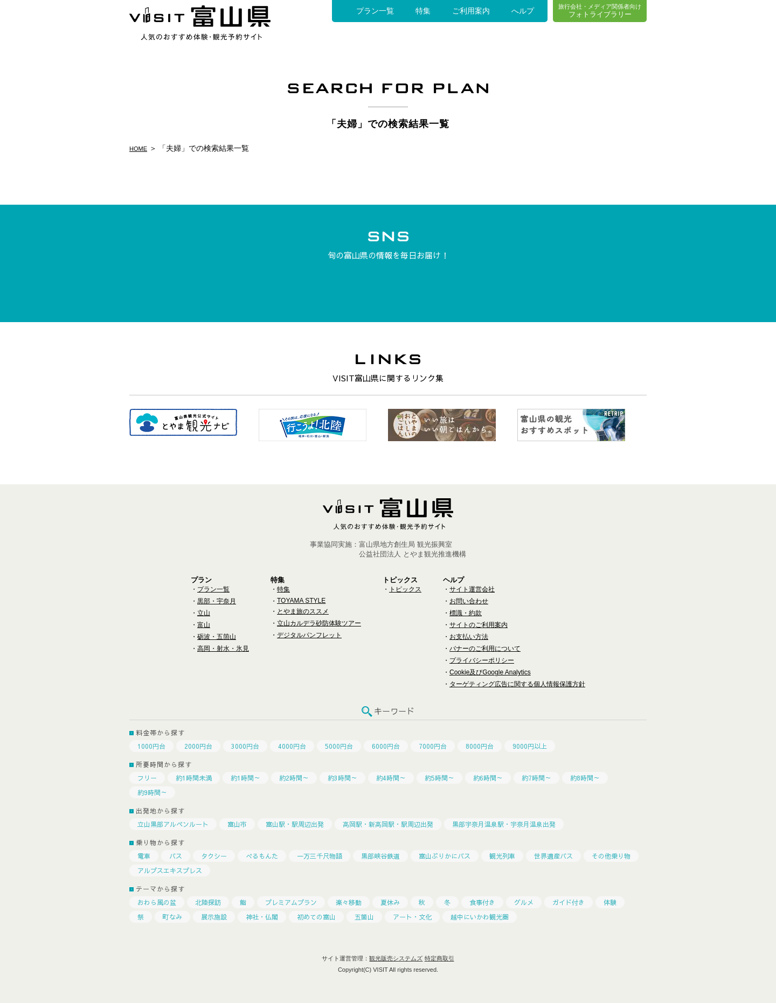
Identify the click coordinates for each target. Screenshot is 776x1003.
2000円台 (198, 746)
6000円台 (386, 746)
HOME (140, 148)
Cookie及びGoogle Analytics (490, 672)
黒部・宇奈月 (216, 601)
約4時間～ (391, 778)
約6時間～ (488, 778)
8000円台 (480, 746)
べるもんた (262, 856)
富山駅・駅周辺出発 (295, 824)
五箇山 (364, 917)
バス (175, 856)
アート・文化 (412, 917)
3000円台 (245, 746)
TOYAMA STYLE (301, 600)
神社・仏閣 (262, 917)
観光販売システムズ (395, 958)
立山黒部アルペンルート (173, 824)
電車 (143, 856)
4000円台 (292, 746)
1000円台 (151, 746)
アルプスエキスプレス (169, 870)
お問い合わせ (468, 601)
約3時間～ (342, 778)
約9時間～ (152, 792)
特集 (423, 10)
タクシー (214, 856)
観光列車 (502, 856)
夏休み (390, 902)
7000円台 (433, 746)
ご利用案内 (471, 10)
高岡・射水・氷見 (223, 648)
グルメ (524, 902)
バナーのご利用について (485, 648)
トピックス (405, 589)
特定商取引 (439, 958)
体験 (610, 902)
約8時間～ (585, 778)
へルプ (522, 10)
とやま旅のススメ (303, 611)
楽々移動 (349, 902)
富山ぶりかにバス (444, 856)
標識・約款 (465, 613)
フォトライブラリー (599, 10)
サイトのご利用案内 (478, 625)
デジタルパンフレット (309, 635)
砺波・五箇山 (216, 636)
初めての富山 (316, 917)
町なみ (172, 917)
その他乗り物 (611, 856)
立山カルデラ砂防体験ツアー (319, 623)
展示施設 (214, 917)
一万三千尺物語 (319, 856)
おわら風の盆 (156, 902)
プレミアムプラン (291, 902)
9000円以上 (529, 746)
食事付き (482, 902)
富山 (203, 625)
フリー (147, 778)
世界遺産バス (553, 856)
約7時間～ (536, 778)
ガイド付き (568, 902)
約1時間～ (245, 778)
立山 (203, 613)
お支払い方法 (468, 636)
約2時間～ (294, 778)
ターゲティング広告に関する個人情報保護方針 (517, 684)
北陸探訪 (208, 902)
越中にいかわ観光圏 (480, 917)
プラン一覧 (375, 10)
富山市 (237, 824)
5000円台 (339, 746)
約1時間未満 (194, 778)
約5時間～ (439, 778)
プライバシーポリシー (481, 660)
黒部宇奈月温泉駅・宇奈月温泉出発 (504, 824)
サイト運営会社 (472, 589)
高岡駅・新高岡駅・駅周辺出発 (388, 824)
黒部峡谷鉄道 (380, 856)
